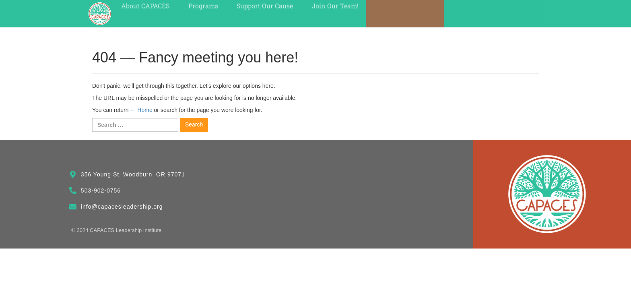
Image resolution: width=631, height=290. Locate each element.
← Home (141, 110)
